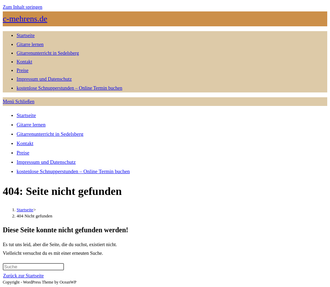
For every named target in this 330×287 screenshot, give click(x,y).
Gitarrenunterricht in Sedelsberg (50, 134)
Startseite (26, 115)
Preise (23, 152)
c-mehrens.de (25, 18)
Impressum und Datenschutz (46, 162)
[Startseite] (25, 209)
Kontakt (25, 143)
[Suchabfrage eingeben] (33, 266)
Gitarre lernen (31, 124)
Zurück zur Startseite (23, 275)
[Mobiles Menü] (18, 101)
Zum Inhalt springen (22, 7)
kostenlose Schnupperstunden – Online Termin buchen (73, 171)
